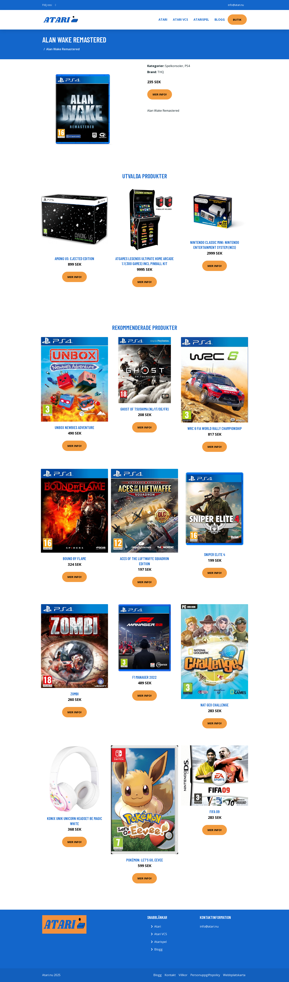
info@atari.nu (236, 5)
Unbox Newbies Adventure (74, 427)
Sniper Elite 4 (214, 554)
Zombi (74, 693)
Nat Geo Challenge (215, 705)
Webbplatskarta (234, 975)
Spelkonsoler (174, 66)
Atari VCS (180, 20)
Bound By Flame (74, 558)
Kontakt (170, 975)
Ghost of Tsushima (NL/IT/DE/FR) (144, 409)
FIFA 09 (215, 811)
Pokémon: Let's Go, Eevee (144, 860)
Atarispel (201, 20)
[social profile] (56, 4)
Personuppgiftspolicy (205, 975)
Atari (163, 20)
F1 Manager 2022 (144, 677)
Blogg (220, 20)
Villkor (183, 975)
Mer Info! (160, 94)
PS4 (187, 66)
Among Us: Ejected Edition (74, 258)
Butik (237, 19)
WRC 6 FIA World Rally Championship (214, 428)
